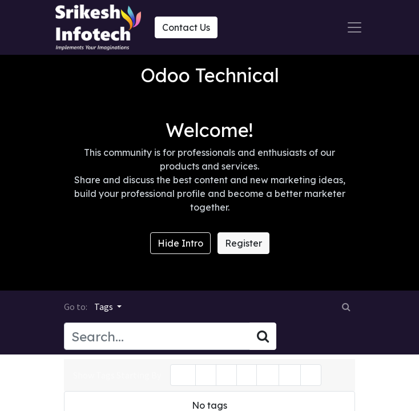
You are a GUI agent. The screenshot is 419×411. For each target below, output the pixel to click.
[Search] (262, 336)
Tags (104, 306)
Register (243, 243)
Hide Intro (180, 243)
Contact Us (186, 27)
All (183, 375)
